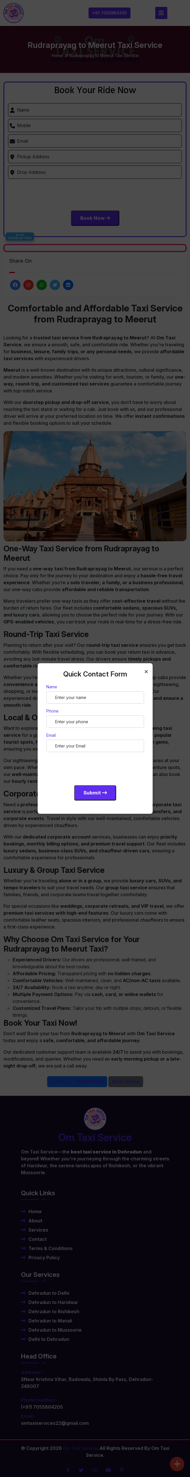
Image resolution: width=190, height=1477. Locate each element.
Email (51, 735)
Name (51, 686)
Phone (52, 711)
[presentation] (90, 767)
